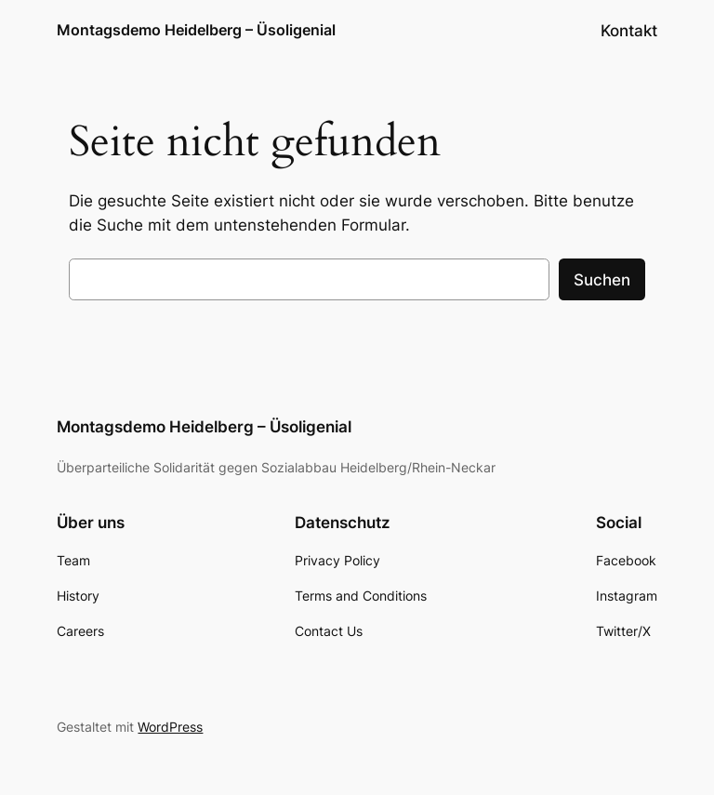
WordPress (170, 727)
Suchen (602, 280)
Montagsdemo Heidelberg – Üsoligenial (196, 29)
